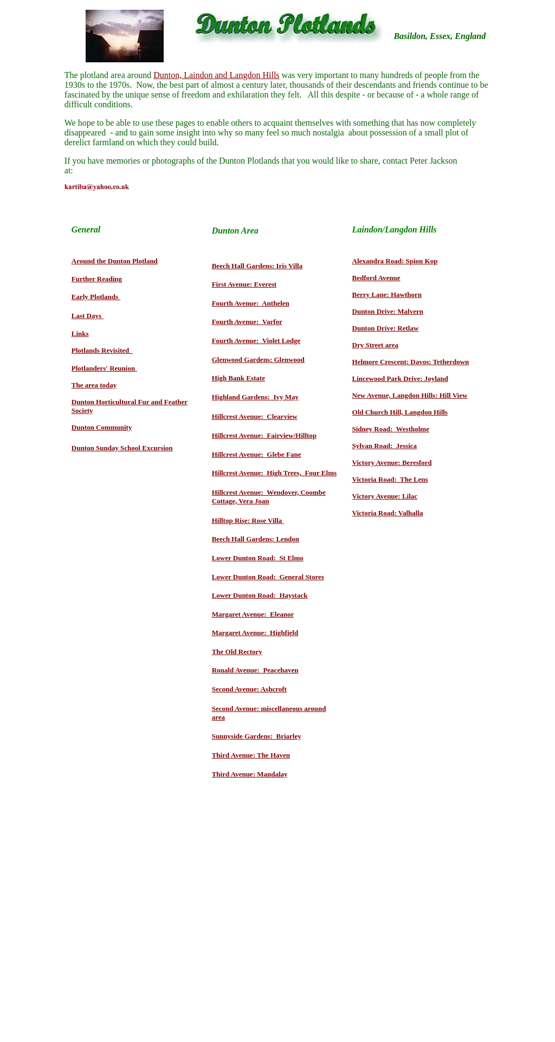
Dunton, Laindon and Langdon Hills (216, 75)
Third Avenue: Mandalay (250, 774)
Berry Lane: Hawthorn (387, 294)
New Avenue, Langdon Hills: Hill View (410, 395)
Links (80, 333)
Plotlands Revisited (102, 350)
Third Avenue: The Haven (251, 755)
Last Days (86, 316)
